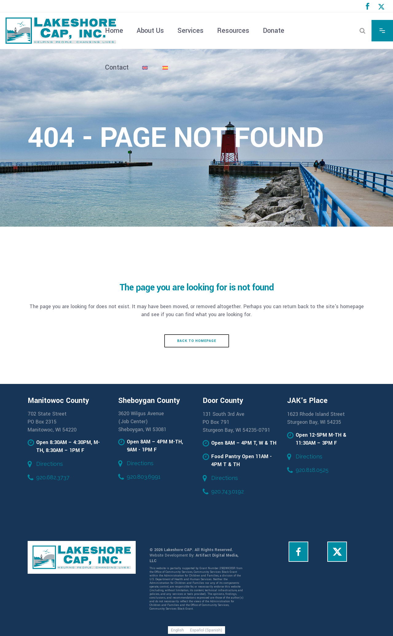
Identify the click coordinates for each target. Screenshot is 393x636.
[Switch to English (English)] (177, 630)
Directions (49, 464)
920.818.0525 (312, 470)
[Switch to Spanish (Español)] (206, 630)
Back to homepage (196, 341)
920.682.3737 (52, 477)
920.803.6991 (144, 476)
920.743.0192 (227, 491)
